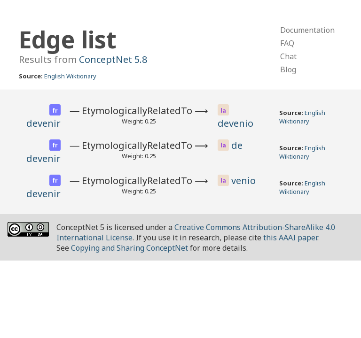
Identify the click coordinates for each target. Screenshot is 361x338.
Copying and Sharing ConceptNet (129, 248)
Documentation (307, 30)
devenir (43, 123)
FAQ (287, 43)
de (237, 145)
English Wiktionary (70, 76)
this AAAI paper (290, 237)
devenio (235, 123)
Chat (288, 56)
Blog (288, 69)
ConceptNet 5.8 (113, 59)
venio (243, 180)
